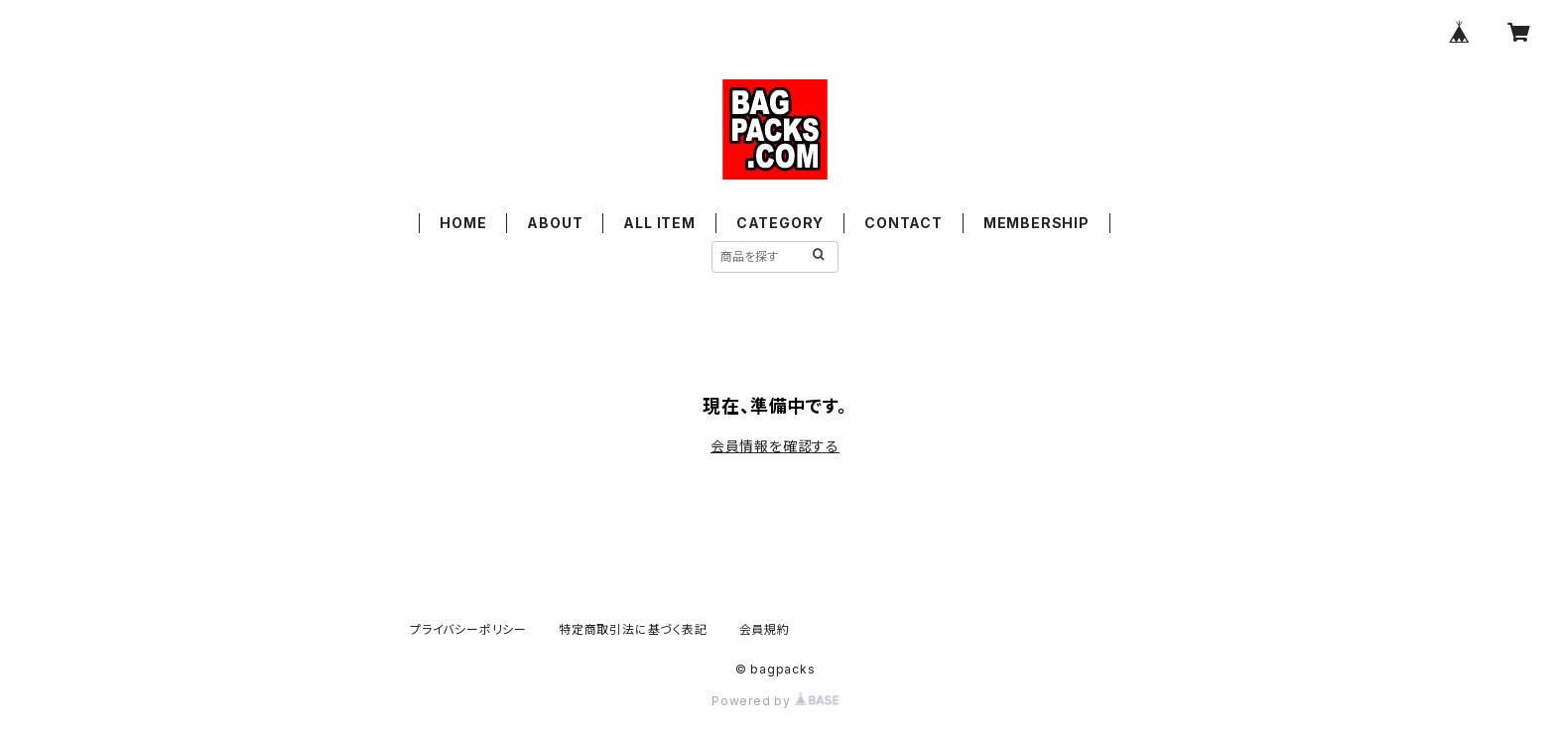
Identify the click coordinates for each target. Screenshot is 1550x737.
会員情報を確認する (775, 445)
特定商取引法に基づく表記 (633, 629)
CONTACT (903, 222)
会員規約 (764, 629)
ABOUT (554, 222)
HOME (463, 222)
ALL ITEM (659, 222)
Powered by (775, 700)
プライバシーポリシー (468, 629)
